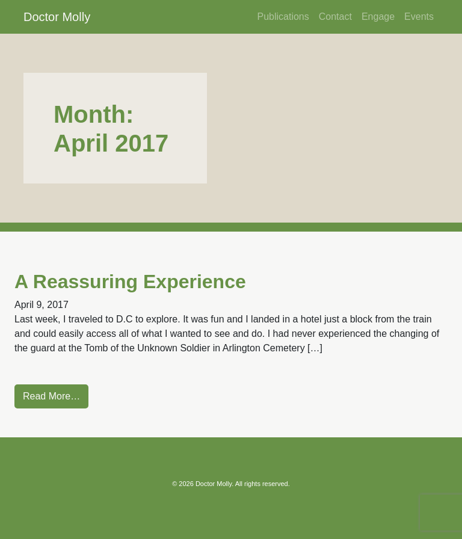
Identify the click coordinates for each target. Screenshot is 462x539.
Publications (283, 16)
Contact (335, 16)
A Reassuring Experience (130, 281)
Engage (378, 16)
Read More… (51, 396)
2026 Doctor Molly (205, 483)
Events (419, 16)
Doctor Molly (56, 16)
